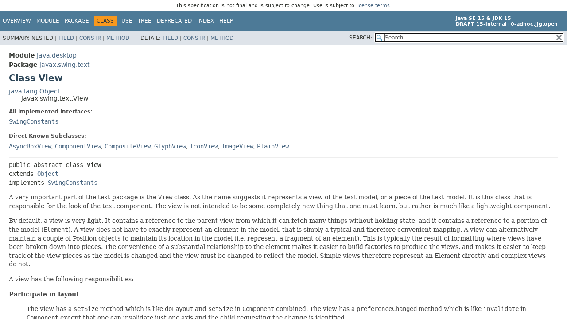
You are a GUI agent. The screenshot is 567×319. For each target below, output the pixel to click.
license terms (373, 5)
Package (77, 21)
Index (205, 21)
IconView (204, 146)
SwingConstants (33, 121)
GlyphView (170, 146)
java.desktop (57, 55)
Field (66, 38)
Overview (17, 21)
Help (226, 21)
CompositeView (128, 146)
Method (117, 38)
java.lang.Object (34, 91)
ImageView (237, 146)
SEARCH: (360, 38)
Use (126, 21)
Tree (144, 21)
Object (47, 173)
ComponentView (78, 146)
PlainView (273, 146)
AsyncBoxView (30, 146)
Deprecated (174, 21)
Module (47, 21)
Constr (90, 38)
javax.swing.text (64, 64)
